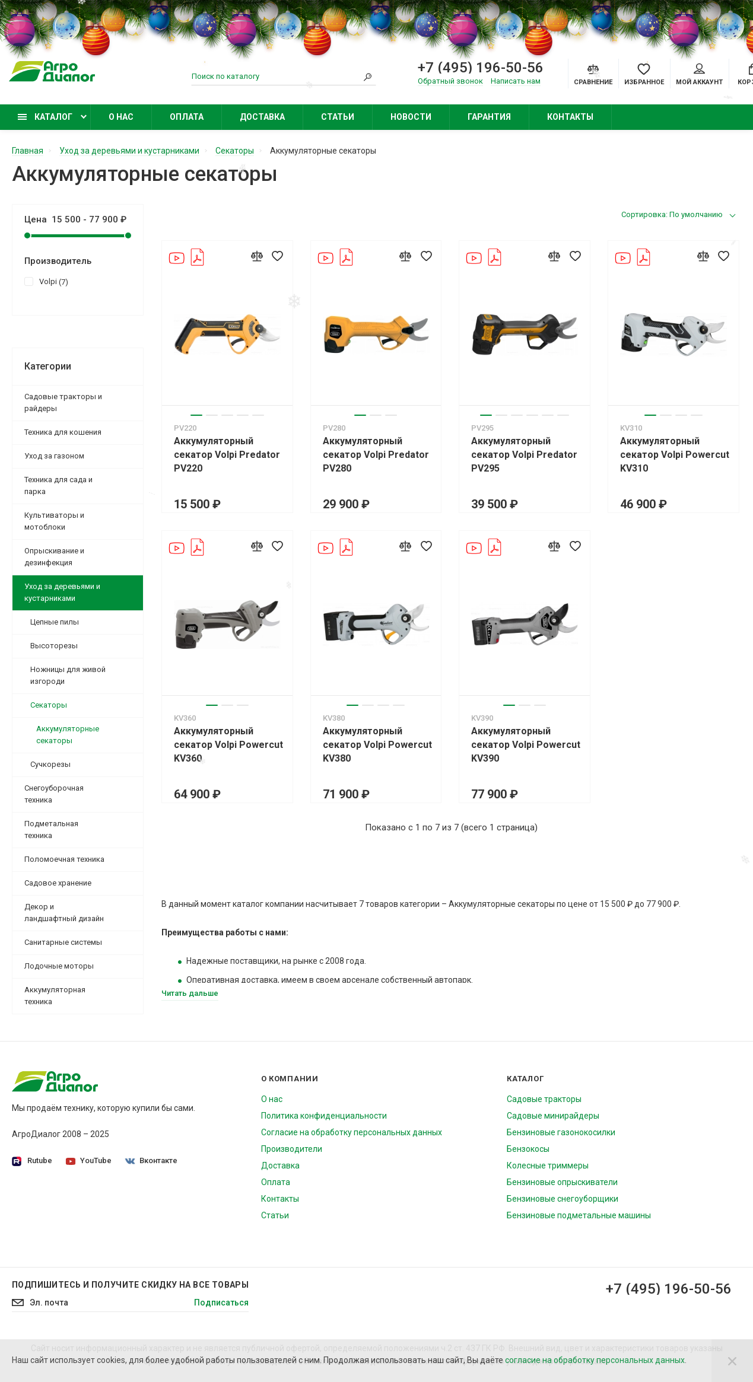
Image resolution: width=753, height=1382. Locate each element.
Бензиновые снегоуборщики (562, 1198)
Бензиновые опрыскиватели (562, 1182)
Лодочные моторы (59, 965)
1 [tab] (196, 415)
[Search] (367, 76)
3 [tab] (227, 415)
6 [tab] (563, 415)
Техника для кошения (62, 432)
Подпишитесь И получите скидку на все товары (130, 1284)
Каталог (45, 117)
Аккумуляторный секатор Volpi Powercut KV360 (228, 744)
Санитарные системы (63, 942)
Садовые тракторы (544, 1099)
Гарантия (489, 117)
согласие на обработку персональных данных (595, 1360)
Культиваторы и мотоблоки (54, 521)
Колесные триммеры (548, 1165)
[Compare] (593, 73)
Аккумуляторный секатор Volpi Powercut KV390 (525, 744)
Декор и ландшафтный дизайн (64, 912)
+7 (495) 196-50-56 (669, 1289)
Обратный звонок (450, 81)
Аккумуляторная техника (54, 995)
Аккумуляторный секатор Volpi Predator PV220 (227, 454)
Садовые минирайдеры (553, 1115)
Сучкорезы (50, 764)
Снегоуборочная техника (54, 794)
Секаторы (48, 704)
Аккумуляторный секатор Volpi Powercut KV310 (674, 454)
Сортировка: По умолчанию (672, 214)
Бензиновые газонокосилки (561, 1132)
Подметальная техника (51, 829)
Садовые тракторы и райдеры (63, 402)
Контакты (570, 117)
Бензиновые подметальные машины (579, 1215)
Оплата (187, 117)
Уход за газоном (54, 455)
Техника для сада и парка (58, 485)
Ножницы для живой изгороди (68, 675)
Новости (410, 117)
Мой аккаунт (699, 74)
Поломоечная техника (64, 859)
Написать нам (516, 81)
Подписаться (221, 1302)
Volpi (46, 281)
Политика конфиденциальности (324, 1115)
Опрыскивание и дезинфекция (54, 556)
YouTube (89, 1160)
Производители (291, 1149)
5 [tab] (258, 415)
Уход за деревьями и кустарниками (62, 592)
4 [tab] (243, 415)
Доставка (262, 117)
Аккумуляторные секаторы (67, 734)
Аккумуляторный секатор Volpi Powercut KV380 (377, 744)
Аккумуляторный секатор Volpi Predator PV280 (376, 454)
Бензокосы (528, 1149)
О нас (121, 117)
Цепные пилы (54, 621)
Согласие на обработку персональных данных (351, 1132)
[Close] (732, 1360)
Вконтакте (151, 1160)
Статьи (337, 117)
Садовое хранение (57, 882)
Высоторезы (54, 645)
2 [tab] (212, 415)
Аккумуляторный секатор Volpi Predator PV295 (524, 454)
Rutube (32, 1161)
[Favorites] (644, 73)
